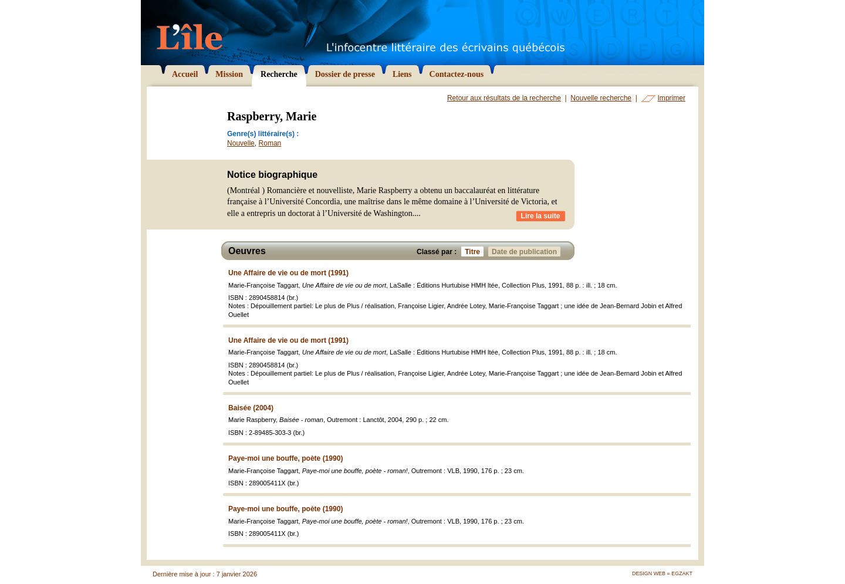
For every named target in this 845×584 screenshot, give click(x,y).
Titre (474, 251)
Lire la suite (540, 216)
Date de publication (526, 251)
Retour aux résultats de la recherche (504, 98)
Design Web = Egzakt (662, 573)
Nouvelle (241, 143)
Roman (270, 143)
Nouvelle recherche (600, 98)
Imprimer (671, 98)
